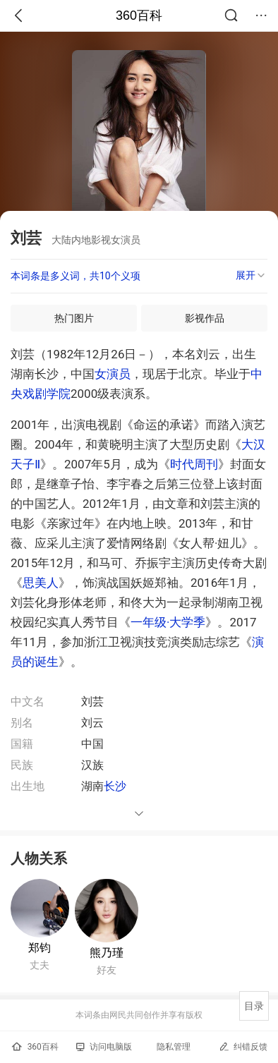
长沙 (115, 786)
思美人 (41, 583)
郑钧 (39, 947)
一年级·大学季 (168, 622)
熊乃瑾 (106, 952)
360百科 (139, 15)
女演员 (113, 374)
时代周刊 (194, 464)
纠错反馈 (243, 1046)
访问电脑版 (104, 1047)
